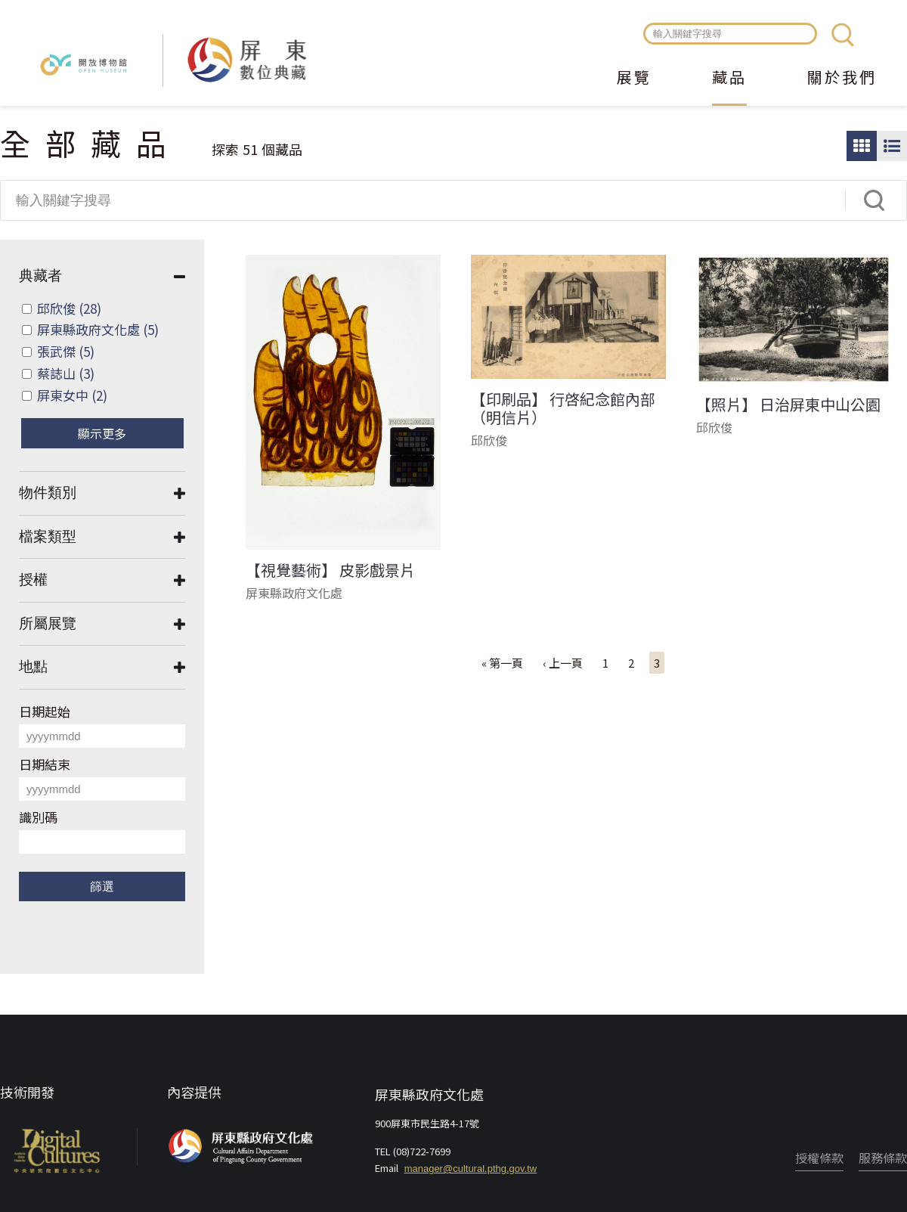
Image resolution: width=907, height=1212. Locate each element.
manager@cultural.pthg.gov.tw (470, 1168)
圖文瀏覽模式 (892, 146)
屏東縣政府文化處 (98, 329)
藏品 (729, 79)
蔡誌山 (65, 373)
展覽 (634, 79)
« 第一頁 (502, 663)
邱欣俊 (69, 308)
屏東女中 (72, 395)
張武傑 (65, 351)
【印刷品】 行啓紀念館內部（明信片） (563, 408)
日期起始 (44, 711)
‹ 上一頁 (563, 663)
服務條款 (883, 1157)
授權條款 (819, 1157)
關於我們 (842, 79)
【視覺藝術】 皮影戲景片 (330, 570)
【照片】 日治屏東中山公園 (788, 404)
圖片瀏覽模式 (862, 146)
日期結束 (44, 764)
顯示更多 (102, 433)
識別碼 (38, 816)
